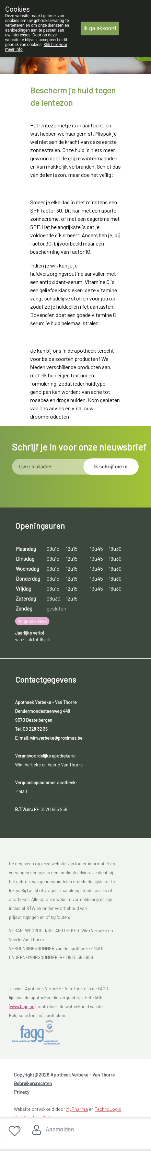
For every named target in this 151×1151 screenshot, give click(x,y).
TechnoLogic (108, 1109)
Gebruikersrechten (33, 1083)
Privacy (21, 1092)
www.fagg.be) (22, 1006)
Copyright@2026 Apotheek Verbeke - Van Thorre (64, 1075)
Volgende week (32, 621)
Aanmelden (60, 1129)
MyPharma (77, 1109)
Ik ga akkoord (99, 28)
